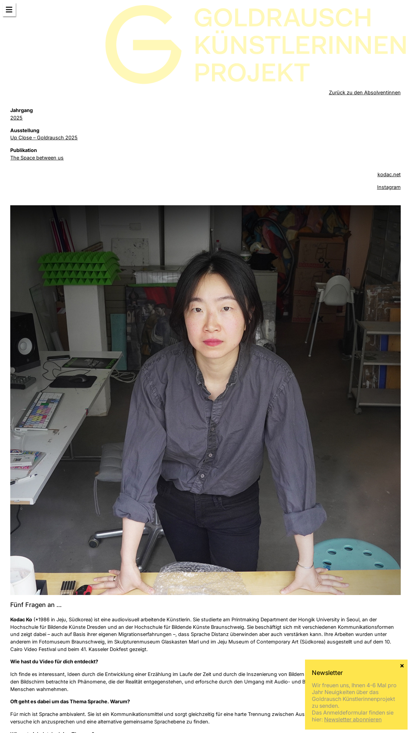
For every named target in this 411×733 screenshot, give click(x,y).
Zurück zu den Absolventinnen (365, 92)
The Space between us (37, 158)
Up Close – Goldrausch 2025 (44, 137)
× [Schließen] (402, 712)
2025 (16, 118)
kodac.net (389, 174)
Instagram (389, 187)
